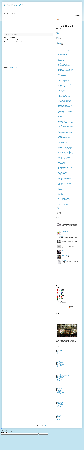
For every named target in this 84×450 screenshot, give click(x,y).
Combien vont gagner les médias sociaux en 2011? (65, 106)
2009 (58, 218)
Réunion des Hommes (60, 362)
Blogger (46, 425)
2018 (58, 33)
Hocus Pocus (60, 59)
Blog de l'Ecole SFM (60, 400)
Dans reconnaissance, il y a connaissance (64, 137)
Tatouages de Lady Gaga (65, 255)
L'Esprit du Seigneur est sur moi (61, 393)
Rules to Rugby (60, 125)
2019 (58, 32)
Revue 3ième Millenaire (60, 364)
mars (59, 213)
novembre (59, 44)
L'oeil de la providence (61, 236)
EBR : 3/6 (59, 187)
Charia (59, 74)
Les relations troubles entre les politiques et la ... (65, 105)
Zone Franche (59, 406)
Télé (57, 418)
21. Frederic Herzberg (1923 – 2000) (63, 164)
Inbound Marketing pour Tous (61, 350)
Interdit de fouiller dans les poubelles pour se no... (65, 111)
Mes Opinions (59, 374)
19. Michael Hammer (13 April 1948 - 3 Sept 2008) (65, 167)
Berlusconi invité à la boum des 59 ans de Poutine (65, 156)
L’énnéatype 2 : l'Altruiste (61, 71)
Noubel (58, 351)
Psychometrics (59, 361)
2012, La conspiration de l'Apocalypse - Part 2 (64, 200)
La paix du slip (60, 116)
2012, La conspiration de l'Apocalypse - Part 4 (64, 198)
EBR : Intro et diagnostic (61, 189)
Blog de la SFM (59, 399)
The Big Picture (59, 414)
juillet (59, 208)
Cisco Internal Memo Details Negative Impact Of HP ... (65, 122)
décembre (59, 43)
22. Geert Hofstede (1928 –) (62, 163)
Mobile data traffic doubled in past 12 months (64, 102)
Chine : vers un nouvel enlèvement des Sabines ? (65, 152)
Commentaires (59, 21)
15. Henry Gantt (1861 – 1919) (62, 172)
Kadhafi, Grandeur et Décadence (62, 94)
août (59, 207)
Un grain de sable (59, 367)
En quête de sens (59, 395)
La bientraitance (59, 386)
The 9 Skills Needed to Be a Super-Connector (64, 76)
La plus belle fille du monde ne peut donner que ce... (65, 101)
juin (58, 209)
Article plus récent (7, 65)
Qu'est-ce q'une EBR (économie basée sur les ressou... (66, 190)
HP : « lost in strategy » (61, 121)
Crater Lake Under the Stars (62, 120)
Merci (58, 127)
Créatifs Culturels (59, 387)
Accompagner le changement (61, 407)
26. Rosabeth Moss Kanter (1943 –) (63, 158)
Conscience (59, 378)
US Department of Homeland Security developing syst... (66, 133)
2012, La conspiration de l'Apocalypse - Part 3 (64, 199)
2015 (58, 37)
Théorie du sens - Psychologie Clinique (63, 204)
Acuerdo (58, 405)
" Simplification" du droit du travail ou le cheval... (65, 96)
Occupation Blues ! (60, 179)
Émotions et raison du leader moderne (63, 80)
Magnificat (63, 250)
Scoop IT (58, 416)
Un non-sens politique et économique (63, 91)
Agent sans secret (59, 388)
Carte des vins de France (65, 231)
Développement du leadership (61, 408)
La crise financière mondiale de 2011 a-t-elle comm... (65, 177)
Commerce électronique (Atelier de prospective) (64, 182)
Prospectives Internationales (61, 392)
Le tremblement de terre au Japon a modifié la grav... (65, 126)
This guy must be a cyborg (61, 184)
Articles (58, 19)
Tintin (58, 48)
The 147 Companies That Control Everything (64, 84)
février (59, 214)
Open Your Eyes (59, 363)
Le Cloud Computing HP (61, 86)
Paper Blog (58, 380)
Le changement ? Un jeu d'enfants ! (63, 63)
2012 (58, 41)
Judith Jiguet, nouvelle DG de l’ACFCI (63, 53)
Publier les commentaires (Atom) (12, 67)
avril (58, 212)
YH (70, 307)
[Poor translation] (6, 432)
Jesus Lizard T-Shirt (61, 60)
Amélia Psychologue (60, 402)
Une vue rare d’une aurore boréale (63, 97)
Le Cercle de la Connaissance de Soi (63, 75)
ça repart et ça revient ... (61, 55)
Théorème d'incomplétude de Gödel (63, 115)
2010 (58, 217)
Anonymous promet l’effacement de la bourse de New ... (66, 100)
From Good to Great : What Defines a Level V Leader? (65, 143)
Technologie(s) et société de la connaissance (63, 375)
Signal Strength (60, 136)
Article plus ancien (50, 65)
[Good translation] (2, 432)
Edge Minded (59, 390)
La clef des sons (64, 260)
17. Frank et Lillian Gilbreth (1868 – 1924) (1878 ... (65, 169)
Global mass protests (61, 112)
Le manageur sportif (60, 403)
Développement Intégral (60, 376)
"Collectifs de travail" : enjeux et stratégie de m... (65, 138)
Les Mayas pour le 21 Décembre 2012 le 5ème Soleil (65, 192)
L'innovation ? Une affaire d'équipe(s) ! (63, 64)
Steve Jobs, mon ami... (61, 174)
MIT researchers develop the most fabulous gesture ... (65, 132)
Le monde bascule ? (61, 141)
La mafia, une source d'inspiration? (63, 81)
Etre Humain (59, 401)
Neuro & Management (60, 365)
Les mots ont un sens (60, 389)
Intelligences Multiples (60, 404)
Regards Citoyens (59, 366)
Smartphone (59, 58)
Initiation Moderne (60, 194)
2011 (58, 42)
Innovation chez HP (60, 85)
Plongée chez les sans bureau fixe (63, 95)
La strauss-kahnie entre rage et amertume (64, 50)
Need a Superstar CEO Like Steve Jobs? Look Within (65, 146)
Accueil (29, 65)
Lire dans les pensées (60, 391)
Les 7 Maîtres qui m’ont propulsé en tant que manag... (65, 79)
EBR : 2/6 (59, 188)
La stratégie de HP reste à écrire (62, 54)
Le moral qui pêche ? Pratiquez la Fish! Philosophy (65, 66)
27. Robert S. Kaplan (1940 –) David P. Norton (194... (65, 157)
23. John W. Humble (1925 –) (62, 162)
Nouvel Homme (59, 381)
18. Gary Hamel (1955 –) (61, 168)
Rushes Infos (59, 415)
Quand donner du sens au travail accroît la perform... (65, 70)
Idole (58, 131)
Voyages (58, 413)
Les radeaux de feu (60, 359)
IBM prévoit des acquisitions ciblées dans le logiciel (65, 148)
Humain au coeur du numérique (61, 373)
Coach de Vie (59, 360)
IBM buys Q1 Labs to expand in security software (65, 147)
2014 (58, 38)
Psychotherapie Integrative (61, 419)
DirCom (58, 353)
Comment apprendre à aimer (62, 107)
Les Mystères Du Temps (61, 203)
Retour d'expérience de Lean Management (64, 65)
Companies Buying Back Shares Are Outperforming (65, 151)
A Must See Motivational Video (62, 142)
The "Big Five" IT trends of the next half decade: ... (65, 183)
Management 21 (59, 354)
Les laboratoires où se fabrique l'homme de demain (65, 89)
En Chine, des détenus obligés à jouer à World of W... (65, 153)
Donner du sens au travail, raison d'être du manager (65, 69)
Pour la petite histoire (60, 377)
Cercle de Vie (13, 5)
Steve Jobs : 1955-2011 (61, 173)
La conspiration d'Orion (61, 195)
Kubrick (58, 352)
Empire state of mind (61, 117)
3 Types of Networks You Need (62, 110)
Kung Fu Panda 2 (60, 49)
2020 (58, 31)
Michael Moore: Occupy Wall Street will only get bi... (65, 178)
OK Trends (58, 417)
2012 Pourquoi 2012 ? (61, 193)
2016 (58, 36)
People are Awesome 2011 (62, 90)
